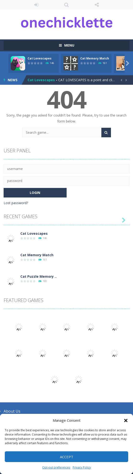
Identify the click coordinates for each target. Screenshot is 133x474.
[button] (125, 420)
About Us (12, 411)
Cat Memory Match (94, 58)
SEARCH (66, 5)
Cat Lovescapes (40, 58)
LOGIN (36, 5)
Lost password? (16, 203)
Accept (66, 456)
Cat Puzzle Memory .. (38, 276)
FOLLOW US (97, 5)
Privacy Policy (82, 467)
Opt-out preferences (56, 467)
